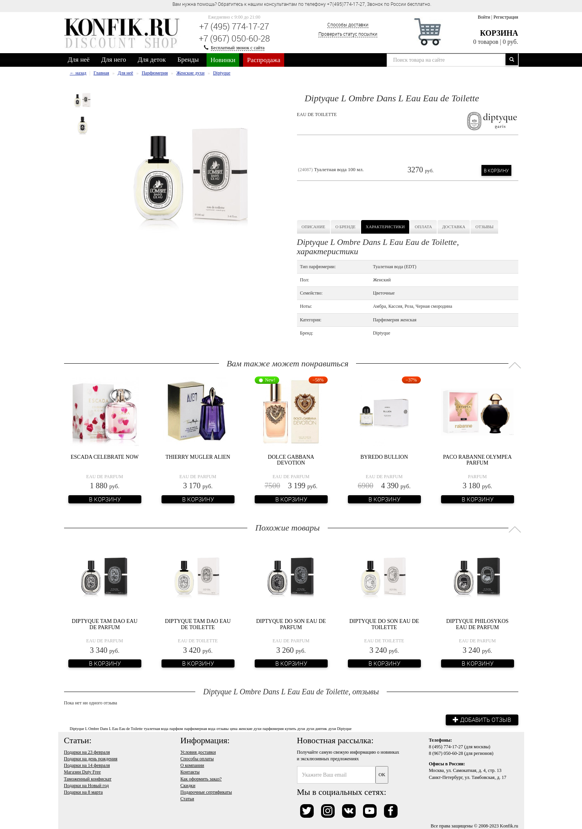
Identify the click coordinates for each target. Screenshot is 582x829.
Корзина (499, 33)
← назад (78, 73)
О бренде (345, 226)
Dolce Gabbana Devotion (291, 460)
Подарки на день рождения (91, 758)
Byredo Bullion (384, 457)
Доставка (454, 226)
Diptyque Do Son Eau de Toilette (384, 624)
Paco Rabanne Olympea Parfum (477, 460)
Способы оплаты (197, 758)
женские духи (250, 728)
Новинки (222, 60)
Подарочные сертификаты (206, 791)
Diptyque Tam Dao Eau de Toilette (198, 624)
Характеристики (385, 226)
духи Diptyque (339, 728)
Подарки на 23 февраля (87, 751)
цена (234, 728)
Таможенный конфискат (88, 778)
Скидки (188, 785)
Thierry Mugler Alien (197, 457)
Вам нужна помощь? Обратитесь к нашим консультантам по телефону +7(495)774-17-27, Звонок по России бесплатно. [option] (301, 4)
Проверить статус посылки (347, 34)
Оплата (423, 226)
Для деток (152, 59)
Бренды (188, 59)
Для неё (79, 59)
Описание (313, 226)
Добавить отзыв (481, 719)
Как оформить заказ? (201, 778)
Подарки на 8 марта (83, 791)
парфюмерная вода (199, 728)
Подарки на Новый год (86, 785)
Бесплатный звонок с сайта (237, 47)
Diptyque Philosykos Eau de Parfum (477, 624)
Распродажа (263, 60)
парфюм (176, 728)
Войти (484, 17)
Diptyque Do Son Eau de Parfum (291, 624)
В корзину (496, 170)
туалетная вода (156, 728)
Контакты (190, 772)
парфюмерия (272, 728)
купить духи (295, 728)
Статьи (187, 798)
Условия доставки (198, 751)
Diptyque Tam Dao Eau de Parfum (104, 624)
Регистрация (505, 17)
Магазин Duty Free (82, 772)
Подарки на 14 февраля (87, 765)
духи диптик (316, 728)
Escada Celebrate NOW (105, 457)
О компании (192, 765)
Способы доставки (347, 24)
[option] (82, 99)
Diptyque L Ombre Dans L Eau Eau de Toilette (106, 728)
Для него (113, 59)
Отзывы (484, 226)
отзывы (223, 728)
